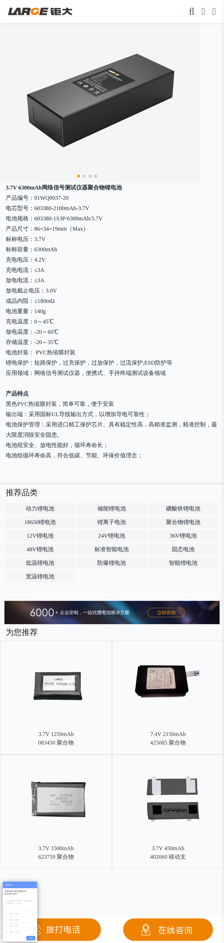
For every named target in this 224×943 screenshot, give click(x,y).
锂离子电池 (111, 522)
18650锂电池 (40, 522)
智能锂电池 (183, 563)
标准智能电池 (111, 549)
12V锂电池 (40, 535)
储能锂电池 (111, 508)
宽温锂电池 (40, 576)
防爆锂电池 (111, 563)
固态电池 (183, 549)
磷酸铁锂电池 (183, 508)
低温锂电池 (40, 563)
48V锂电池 (40, 549)
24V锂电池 (111, 535)
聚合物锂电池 (183, 522)
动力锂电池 (40, 508)
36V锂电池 (183, 535)
